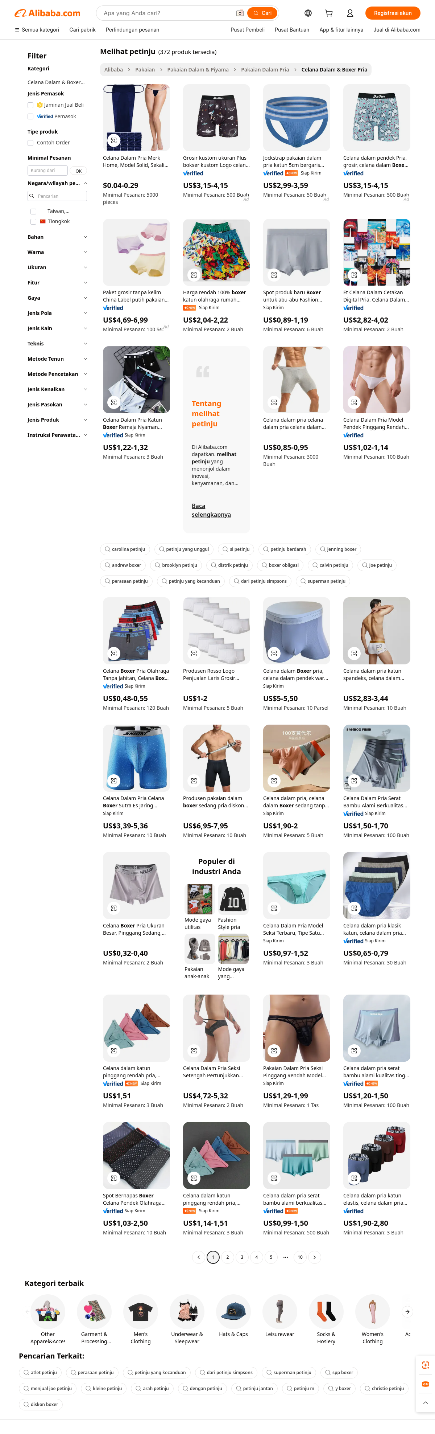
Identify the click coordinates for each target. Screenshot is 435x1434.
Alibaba (113, 69)
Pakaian (145, 69)
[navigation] (55, 655)
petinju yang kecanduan (191, 581)
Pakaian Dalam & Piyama (198, 69)
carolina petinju (125, 549)
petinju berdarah (284, 549)
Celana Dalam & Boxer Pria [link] (335, 69)
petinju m (300, 1388)
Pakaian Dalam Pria (265, 69)
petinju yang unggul (184, 549)
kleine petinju (104, 1388)
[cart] (330, 14)
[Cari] (262, 13)
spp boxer (339, 1372)
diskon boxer (41, 1404)
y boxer (339, 1388)
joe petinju (377, 565)
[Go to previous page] (198, 1257)
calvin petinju (330, 565)
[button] (240, 13)
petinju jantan (254, 1388)
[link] (425, 1365)
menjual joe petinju (48, 1388)
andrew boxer (123, 565)
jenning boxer (338, 549)
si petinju (236, 549)
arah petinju (152, 1388)
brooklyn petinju (176, 565)
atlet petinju (40, 1372)
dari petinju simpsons (260, 581)
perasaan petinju (126, 581)
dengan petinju (202, 1388)
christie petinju (384, 1388)
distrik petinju (229, 565)
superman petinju (323, 581)
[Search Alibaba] (167, 13)
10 (300, 1257)
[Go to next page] (314, 1257)
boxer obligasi (280, 565)
